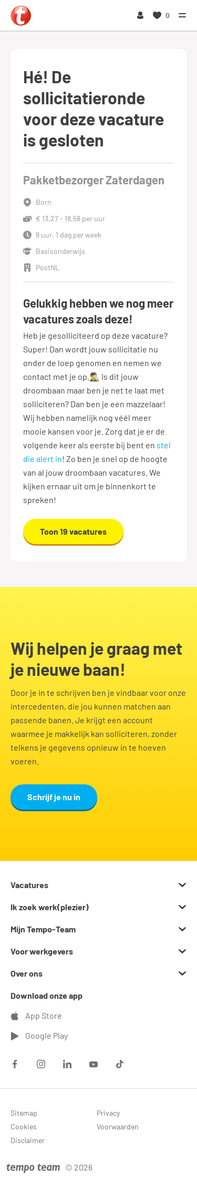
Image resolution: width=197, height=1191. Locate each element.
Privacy (108, 1112)
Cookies (24, 1126)
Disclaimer (28, 1140)
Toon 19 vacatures (73, 531)
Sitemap (24, 1112)
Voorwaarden (118, 1126)
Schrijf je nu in (53, 797)
